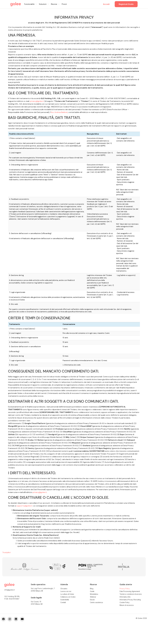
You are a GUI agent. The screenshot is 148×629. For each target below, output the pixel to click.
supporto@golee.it (24, 506)
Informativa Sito (125, 597)
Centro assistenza (96, 602)
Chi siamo (63, 589)
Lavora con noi (65, 591)
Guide (92, 591)
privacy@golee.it (37, 101)
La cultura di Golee (67, 594)
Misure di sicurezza (126, 605)
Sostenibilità (64, 600)
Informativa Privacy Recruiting (130, 600)
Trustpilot (6, 552)
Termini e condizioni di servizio (131, 594)
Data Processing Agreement (130, 591)
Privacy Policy (125, 589)
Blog (91, 589)
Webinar (93, 597)
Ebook (92, 600)
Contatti (63, 602)
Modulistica (94, 594)
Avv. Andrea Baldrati (59, 112)
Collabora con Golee (67, 597)
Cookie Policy (125, 602)
